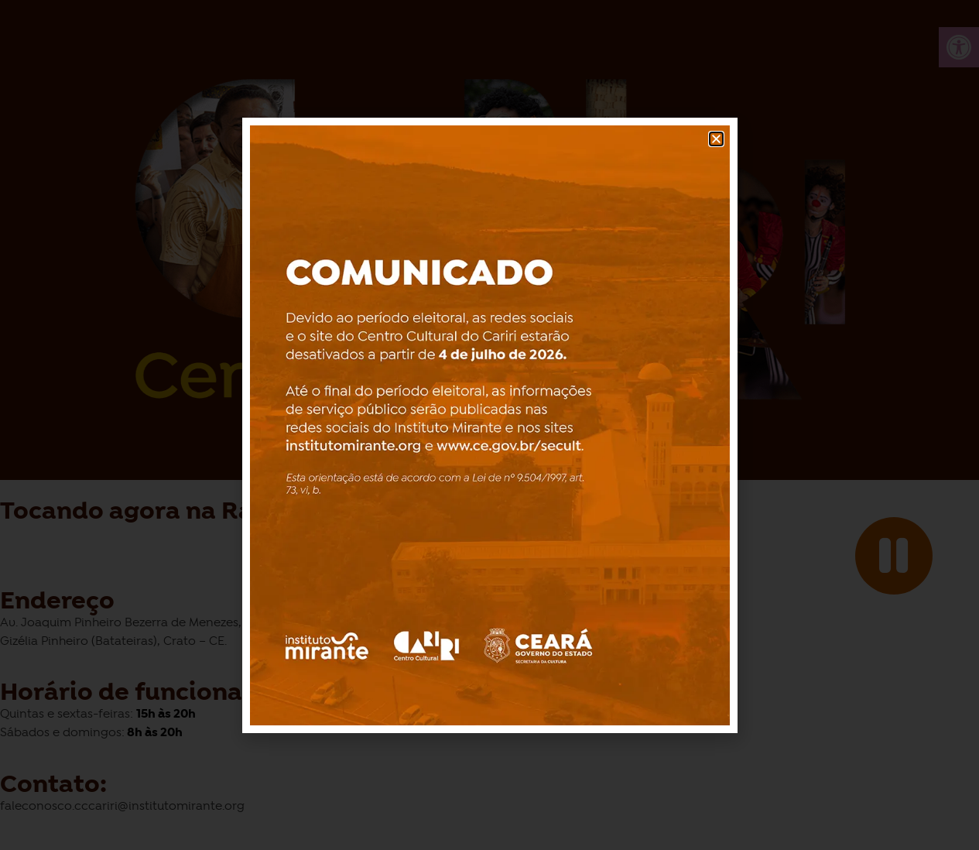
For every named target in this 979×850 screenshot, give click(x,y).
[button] (716, 139)
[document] (489, 425)
